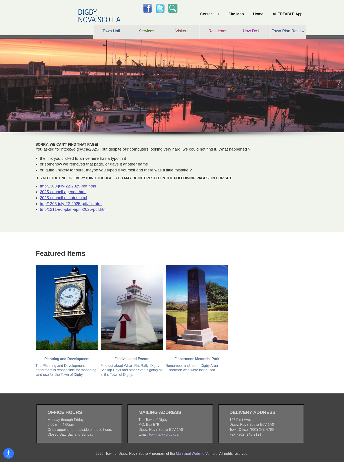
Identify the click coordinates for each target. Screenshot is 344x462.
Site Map (236, 14)
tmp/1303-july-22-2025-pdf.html (68, 186)
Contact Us (209, 14)
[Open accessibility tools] (8, 453)
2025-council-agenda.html (63, 191)
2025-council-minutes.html (63, 197)
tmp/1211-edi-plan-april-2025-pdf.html (74, 209)
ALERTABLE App (287, 14)
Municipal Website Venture (196, 453)
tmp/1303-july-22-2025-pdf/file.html (71, 203)
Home (258, 14)
